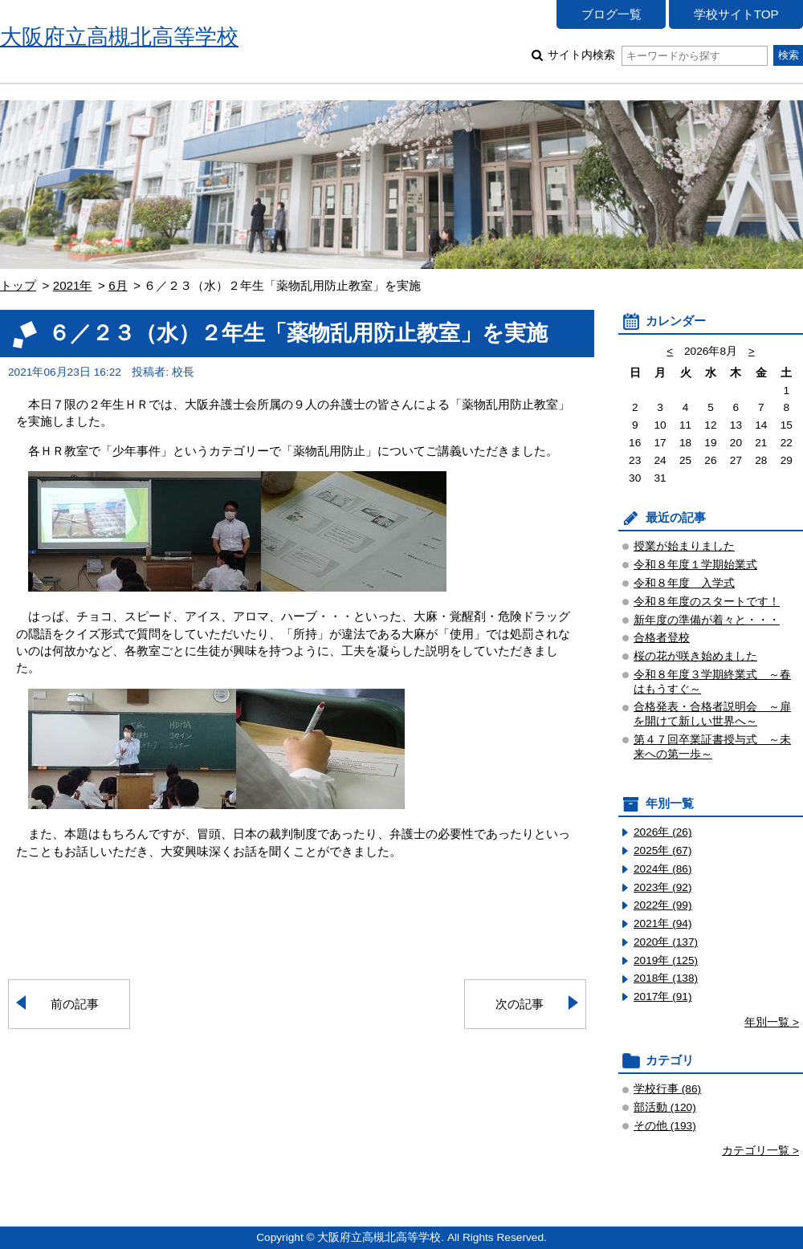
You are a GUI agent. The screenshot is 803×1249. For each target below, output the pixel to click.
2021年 (72, 285)
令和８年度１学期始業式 (695, 565)
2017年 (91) (663, 997)
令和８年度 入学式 (684, 583)
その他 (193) (665, 1126)
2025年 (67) (663, 850)
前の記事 (75, 1004)
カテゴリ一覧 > (760, 1151)
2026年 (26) (663, 832)
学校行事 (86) (667, 1089)
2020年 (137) (666, 942)
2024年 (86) (663, 869)
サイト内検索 (657, 55)
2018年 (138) (666, 978)
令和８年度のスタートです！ (707, 602)
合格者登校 (662, 638)
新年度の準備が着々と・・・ (707, 620)
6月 (117, 285)
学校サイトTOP (736, 14)
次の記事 (519, 1004)
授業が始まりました (684, 546)
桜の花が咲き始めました (695, 656)
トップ (18, 285)
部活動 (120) (665, 1107)
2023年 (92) (663, 887)
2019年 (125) (666, 960)
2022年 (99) (663, 905)
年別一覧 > (771, 1022)
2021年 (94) (663, 923)
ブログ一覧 (611, 14)
